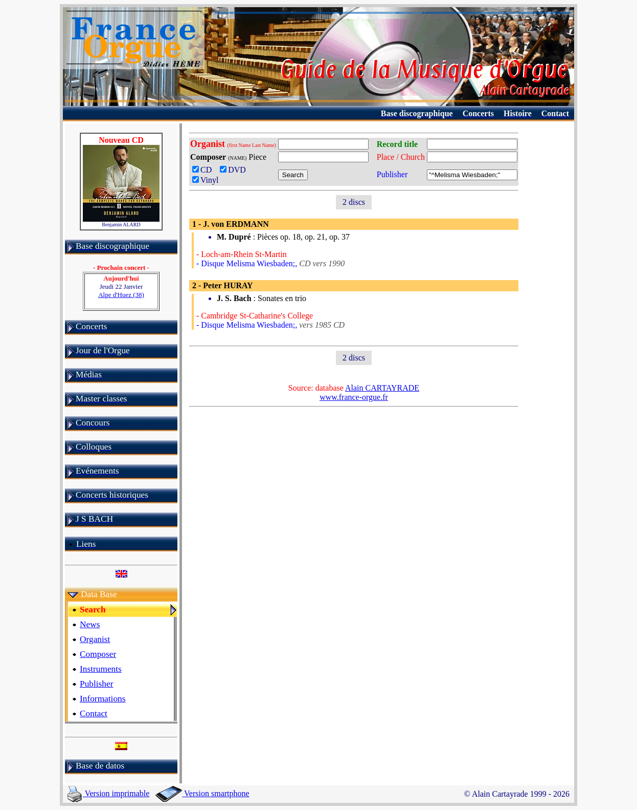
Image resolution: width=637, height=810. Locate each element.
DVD (235, 169)
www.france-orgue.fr (354, 397)
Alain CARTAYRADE (382, 387)
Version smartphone (202, 793)
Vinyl (205, 180)
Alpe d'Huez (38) (121, 295)
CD (204, 169)
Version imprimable (108, 793)
